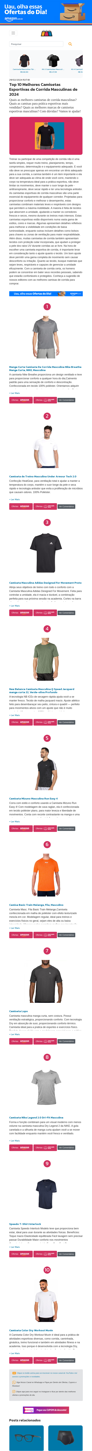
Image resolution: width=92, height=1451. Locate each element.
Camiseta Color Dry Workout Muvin (31, 1330)
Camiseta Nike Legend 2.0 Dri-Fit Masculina (36, 1117)
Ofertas (21, 400)
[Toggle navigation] (13, 33)
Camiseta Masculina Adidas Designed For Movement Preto (45, 583)
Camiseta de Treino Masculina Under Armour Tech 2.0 (42, 476)
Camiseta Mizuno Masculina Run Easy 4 (33, 798)
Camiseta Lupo (18, 1011)
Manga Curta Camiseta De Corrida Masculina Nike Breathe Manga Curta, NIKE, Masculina (45, 368)
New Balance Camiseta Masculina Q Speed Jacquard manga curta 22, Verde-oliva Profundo (41, 690)
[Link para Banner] (46, 11)
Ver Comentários (66, 400)
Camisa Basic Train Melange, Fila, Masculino (36, 905)
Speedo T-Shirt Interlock (25, 1224)
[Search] (36, 44)
